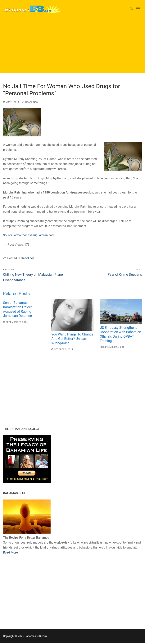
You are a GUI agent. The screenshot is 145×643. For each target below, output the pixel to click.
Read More (10, 552)
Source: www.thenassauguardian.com (29, 235)
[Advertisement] (72, 46)
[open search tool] (131, 8)
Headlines (30, 102)
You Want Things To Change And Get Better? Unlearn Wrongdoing (72, 338)
